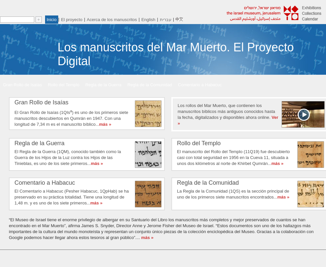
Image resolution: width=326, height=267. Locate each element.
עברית (165, 19)
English (148, 19)
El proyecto (71, 19)
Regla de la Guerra (103, 84)
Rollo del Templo (64, 84)
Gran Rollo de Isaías (22, 84)
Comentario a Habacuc (200, 84)
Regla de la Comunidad (149, 84)
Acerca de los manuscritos (112, 19)
